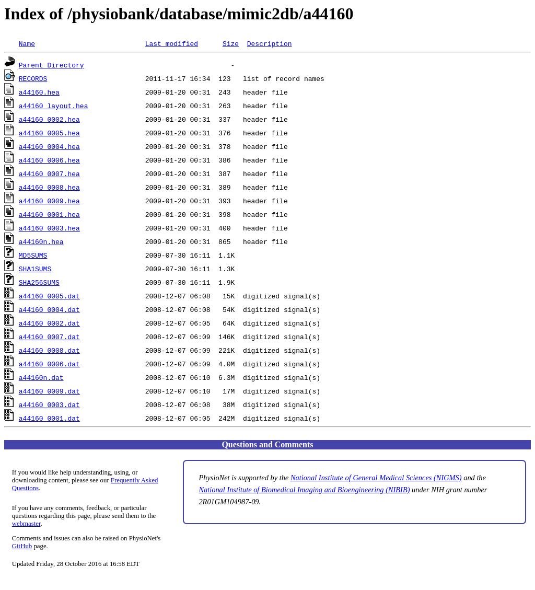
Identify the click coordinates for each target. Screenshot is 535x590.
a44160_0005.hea (49, 132)
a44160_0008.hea (49, 187)
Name (27, 43)
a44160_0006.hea (49, 160)
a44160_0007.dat (49, 336)
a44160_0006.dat (49, 363)
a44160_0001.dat (49, 418)
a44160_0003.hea (49, 228)
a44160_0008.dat (49, 350)
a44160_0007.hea (49, 173)
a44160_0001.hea (49, 214)
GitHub (22, 546)
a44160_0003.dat (49, 404)
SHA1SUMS (35, 268)
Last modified (171, 43)
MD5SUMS (33, 255)
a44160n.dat (41, 377)
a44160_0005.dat (49, 295)
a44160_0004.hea (49, 146)
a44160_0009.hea (49, 200)
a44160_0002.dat (49, 323)
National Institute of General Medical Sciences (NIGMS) (376, 477)
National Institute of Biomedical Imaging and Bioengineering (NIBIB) (304, 489)
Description (269, 43)
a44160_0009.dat (49, 391)
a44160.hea (39, 92)
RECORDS (33, 78)
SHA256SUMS (39, 282)
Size (231, 43)
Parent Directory (51, 65)
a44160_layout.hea (53, 105)
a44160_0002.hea (49, 119)
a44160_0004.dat (49, 309)
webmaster (26, 523)
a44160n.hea (41, 241)
